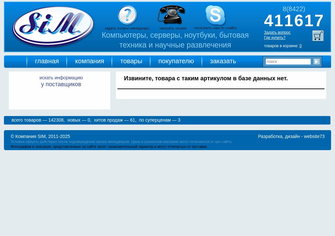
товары (131, 61)
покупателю (176, 61)
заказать (223, 61)
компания (89, 61)
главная (47, 61)
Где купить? (275, 37)
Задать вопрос (277, 32)
